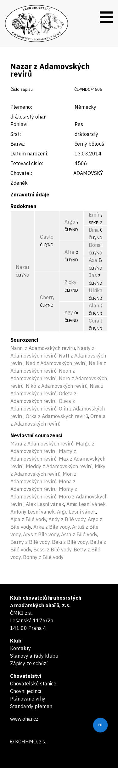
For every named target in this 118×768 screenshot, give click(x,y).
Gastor (47, 237)
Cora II (96, 320)
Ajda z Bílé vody (28, 519)
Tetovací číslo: (26, 163)
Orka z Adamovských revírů (57, 416)
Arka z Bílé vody (51, 527)
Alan (94, 305)
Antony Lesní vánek (32, 512)
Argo (70, 221)
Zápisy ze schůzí (29, 663)
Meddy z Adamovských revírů (59, 466)
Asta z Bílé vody (79, 534)
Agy (69, 312)
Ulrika (96, 290)
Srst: (15, 134)
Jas (93, 275)
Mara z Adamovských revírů (42, 443)
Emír (94, 215)
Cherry (47, 297)
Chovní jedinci (25, 691)
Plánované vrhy (27, 698)
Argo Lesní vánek (76, 512)
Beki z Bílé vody (70, 542)
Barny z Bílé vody (30, 542)
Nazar (23, 267)
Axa (93, 260)
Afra (69, 252)
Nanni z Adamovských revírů (42, 348)
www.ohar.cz (24, 719)
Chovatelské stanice (33, 683)
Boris (94, 245)
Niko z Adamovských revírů (56, 386)
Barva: (17, 144)
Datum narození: (29, 153)
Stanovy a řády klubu (34, 656)
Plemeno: (21, 107)
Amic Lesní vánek (86, 504)
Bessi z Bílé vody (52, 549)
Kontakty (20, 648)
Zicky (70, 282)
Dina (94, 230)
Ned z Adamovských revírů (56, 363)
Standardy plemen (31, 706)
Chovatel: (21, 173)
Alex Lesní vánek (45, 504)
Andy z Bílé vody (67, 519)
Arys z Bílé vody (41, 534)
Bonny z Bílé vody (43, 557)
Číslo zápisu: (22, 89)
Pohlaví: (19, 124)
